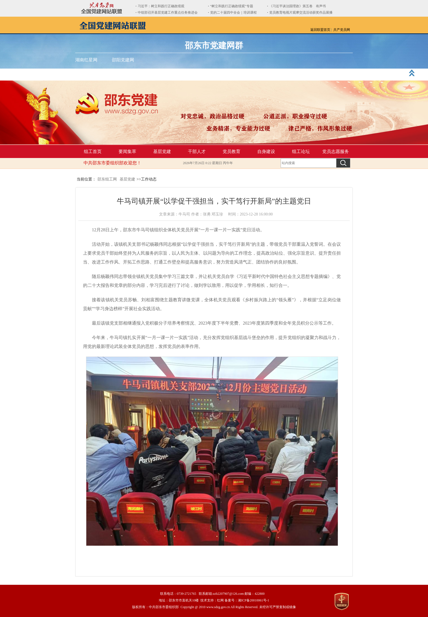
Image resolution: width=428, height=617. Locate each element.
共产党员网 (341, 30)
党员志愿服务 (335, 151)
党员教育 (231, 151)
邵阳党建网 (123, 59)
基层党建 (162, 151)
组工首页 (93, 151)
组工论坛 (301, 151)
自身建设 (266, 151)
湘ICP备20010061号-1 (253, 600)
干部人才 (197, 151)
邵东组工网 (107, 179)
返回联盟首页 (320, 30)
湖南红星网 (86, 59)
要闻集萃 (127, 151)
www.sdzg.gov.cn (218, 607)
